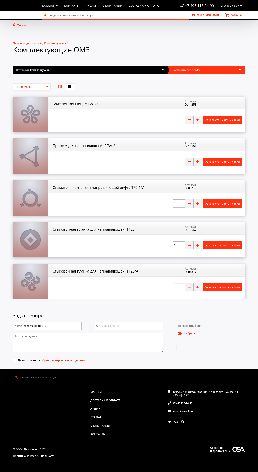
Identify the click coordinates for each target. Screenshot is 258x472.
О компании (112, 5)
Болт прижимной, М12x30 (75, 103)
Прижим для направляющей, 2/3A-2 (84, 145)
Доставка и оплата (144, 5)
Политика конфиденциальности (34, 456)
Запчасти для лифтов (27, 43)
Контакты (71, 5)
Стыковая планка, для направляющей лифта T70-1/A (98, 187)
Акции (91, 5)
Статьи (95, 417)
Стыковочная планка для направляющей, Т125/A (95, 271)
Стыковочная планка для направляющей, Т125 (94, 229)
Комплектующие (55, 43)
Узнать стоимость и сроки (222, 120)
